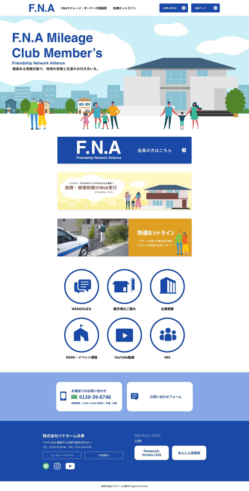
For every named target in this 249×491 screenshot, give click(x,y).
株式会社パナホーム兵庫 (63, 435)
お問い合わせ (170, 8)
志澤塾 (138, 440)
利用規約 (104, 455)
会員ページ (200, 8)
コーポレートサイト (62, 455)
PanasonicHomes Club (151, 453)
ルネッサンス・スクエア (148, 435)
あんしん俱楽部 (189, 452)
